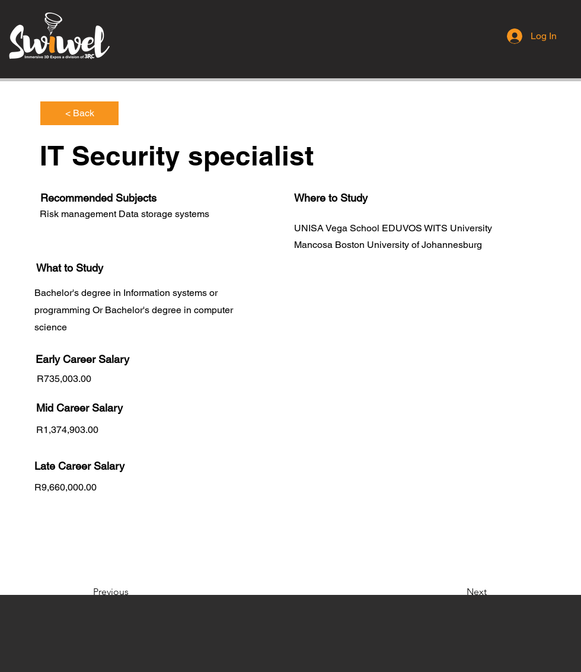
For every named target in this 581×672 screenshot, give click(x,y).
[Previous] (132, 592)
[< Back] (79, 113)
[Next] (457, 592)
